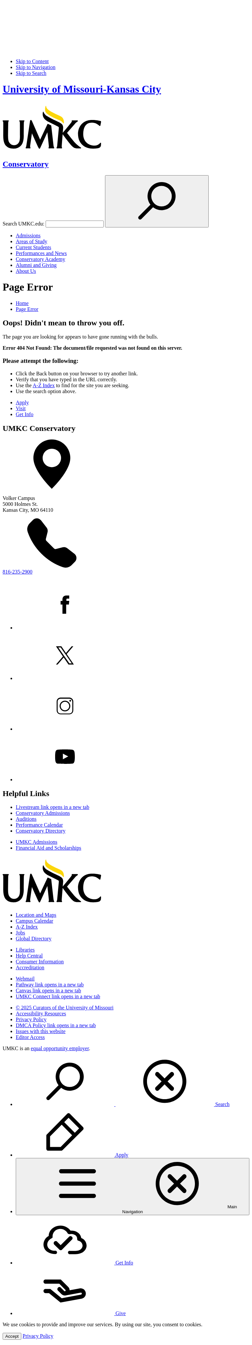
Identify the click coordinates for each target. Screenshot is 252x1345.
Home (22, 303)
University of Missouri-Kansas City (82, 89)
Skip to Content (32, 61)
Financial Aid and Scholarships (48, 848)
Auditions (26, 819)
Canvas (48, 990)
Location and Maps (36, 915)
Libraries (25, 950)
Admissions (28, 235)
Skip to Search (31, 73)
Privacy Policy (31, 1019)
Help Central (29, 955)
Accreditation (30, 967)
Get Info (24, 414)
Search (123, 1104)
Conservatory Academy (40, 259)
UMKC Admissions (36, 842)
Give (71, 1313)
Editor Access (30, 1037)
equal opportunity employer (60, 1048)
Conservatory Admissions (43, 813)
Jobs (20, 932)
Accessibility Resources (41, 1013)
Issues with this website (41, 1031)
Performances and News (41, 253)
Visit (21, 408)
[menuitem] (132, 1082)
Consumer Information (40, 961)
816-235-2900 (17, 572)
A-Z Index (44, 385)
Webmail (25, 978)
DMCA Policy (56, 1025)
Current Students (33, 247)
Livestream (52, 807)
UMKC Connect (58, 996)
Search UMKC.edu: (23, 223)
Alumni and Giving (36, 265)
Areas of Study (31, 241)
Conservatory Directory (41, 831)
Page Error (27, 309)
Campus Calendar (34, 921)
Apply (22, 402)
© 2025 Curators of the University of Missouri (65, 1007)
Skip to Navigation (35, 67)
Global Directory (34, 938)
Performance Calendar (39, 825)
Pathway (50, 984)
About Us (26, 271)
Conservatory (26, 164)
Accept (12, 1336)
